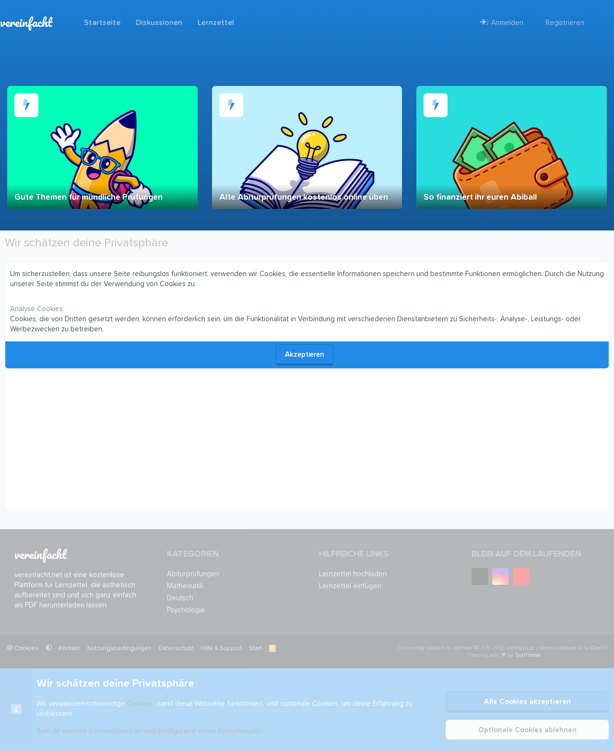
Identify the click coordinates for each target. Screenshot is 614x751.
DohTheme (528, 655)
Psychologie (186, 610)
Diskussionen (159, 22)
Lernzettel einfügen (350, 586)
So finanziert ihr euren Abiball (480, 198)
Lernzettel (216, 22)
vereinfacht (26, 22)
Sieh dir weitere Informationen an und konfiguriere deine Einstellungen (148, 731)
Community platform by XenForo (466, 648)
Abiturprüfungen (193, 574)
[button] (49, 648)
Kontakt (69, 648)
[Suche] (599, 22)
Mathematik (185, 586)
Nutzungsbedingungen (119, 648)
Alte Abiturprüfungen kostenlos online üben (303, 198)
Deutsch (180, 598)
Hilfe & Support (221, 648)
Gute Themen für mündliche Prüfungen (88, 198)
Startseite (102, 22)
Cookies (22, 647)
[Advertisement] (298, 439)
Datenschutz (175, 648)
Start (255, 648)
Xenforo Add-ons (574, 648)
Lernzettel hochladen (353, 574)
